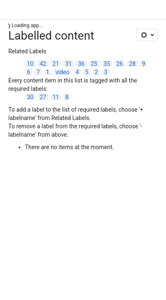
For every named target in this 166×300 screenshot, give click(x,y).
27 (43, 97)
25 (94, 63)
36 (81, 63)
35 (107, 63)
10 (30, 63)
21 (56, 63)
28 (132, 63)
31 (68, 63)
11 (56, 97)
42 (43, 63)
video (63, 72)
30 (30, 97)
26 (119, 63)
